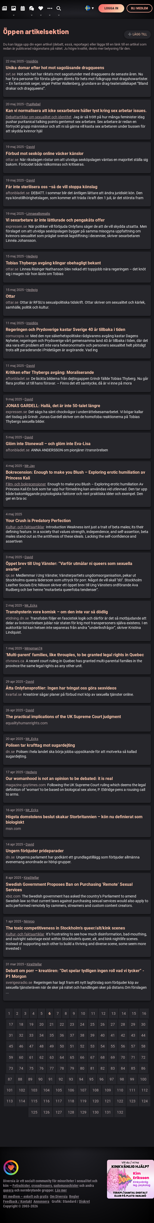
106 (71, 1090)
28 (123, 1024)
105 (59, 1090)
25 (92, 1024)
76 (41, 1068)
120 (95, 1101)
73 (11, 1068)
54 (102, 1046)
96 (101, 1079)
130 (95, 1112)
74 (21, 1068)
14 (124, 1013)
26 (102, 1024)
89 (30, 1079)
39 (92, 1035)
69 (113, 1057)
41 (113, 1035)
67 (92, 1057)
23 (72, 1024)
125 (34, 1112)
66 (82, 1057)
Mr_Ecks (31, 605)
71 (133, 1057)
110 (120, 1090)
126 (46, 1112)
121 (108, 1101)
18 (21, 1024)
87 (10, 1079)
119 (83, 1101)
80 (82, 1068)
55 (113, 1046)
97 (112, 1079)
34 (41, 1035)
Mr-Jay (30, 466)
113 (10, 1101)
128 (71, 1112)
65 (72, 1057)
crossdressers (41, 1185)
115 (34, 1101)
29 (133, 1024)
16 (144, 1013)
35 (52, 1035)
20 (41, 1024)
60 (21, 1057)
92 (61, 1079)
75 (31, 1068)
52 (82, 1046)
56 (123, 1046)
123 (132, 1101)
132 (120, 1112)
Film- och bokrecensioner (26, 484)
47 (31, 1046)
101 (10, 1090)
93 (71, 1079)
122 (120, 1101)
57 (133, 1046)
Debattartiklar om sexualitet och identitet (39, 117)
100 (143, 1079)
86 (143, 1068)
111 (132, 1090)
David (30, 147)
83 (113, 1068)
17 (11, 1024)
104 (46, 1090)
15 (134, 1013)
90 (40, 1079)
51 (72, 1046)
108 (95, 1090)
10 (83, 1013)
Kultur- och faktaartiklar (25, 527)
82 (102, 1068)
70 (123, 1057)
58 (143, 1046)
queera (8, 1190)
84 (123, 1068)
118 (71, 1101)
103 (34, 1090)
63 (52, 1057)
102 (22, 1090)
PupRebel (33, 104)
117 (59, 1101)
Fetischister (21, 1185)
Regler (74, 1196)
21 (52, 1024)
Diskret (84, 1201)
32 (21, 1035)
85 (133, 1068)
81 (92, 1068)
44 (143, 1035)
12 (103, 1013)
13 (113, 1013)
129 (83, 1112)
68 (102, 1057)
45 (11, 1046)
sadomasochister (66, 1185)
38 (82, 1035)
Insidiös (32, 61)
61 (31, 1057)
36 (62, 1035)
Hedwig (32, 256)
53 (92, 1046)
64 (62, 1057)
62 (41, 1057)
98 (122, 1079)
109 (108, 1090)
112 (144, 1090)
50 (62, 1046)
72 (143, 1057)
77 (52, 1068)
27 (113, 1024)
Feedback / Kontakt (17, 1201)
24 (82, 1024)
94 (81, 1079)
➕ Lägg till (137, 34)
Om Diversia (59, 1196)
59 (11, 1057)
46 (21, 1046)
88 (20, 1079)
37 (72, 1035)
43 (133, 1035)
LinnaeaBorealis (38, 214)
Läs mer (61, 1190)
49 (52, 1046)
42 (123, 1035)
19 (31, 1024)
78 (62, 1068)
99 (132, 1079)
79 (72, 1068)
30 (143, 1024)
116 (46, 1101)
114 (22, 1101)
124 (144, 1101)
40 (102, 1035)
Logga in (111, 8)
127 (59, 1112)
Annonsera (41, 1201)
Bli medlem (139, 8)
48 (41, 1046)
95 (91, 1079)
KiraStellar (31, 878)
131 (108, 1112)
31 (11, 1035)
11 (93, 1013)
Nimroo (29, 921)
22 (62, 1024)
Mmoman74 (33, 648)
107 (83, 1090)
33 (31, 1035)
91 (51, 1079)
